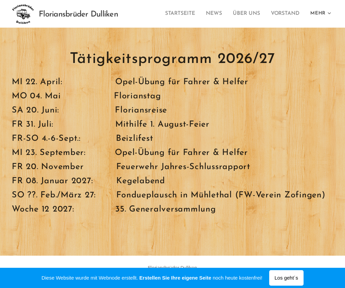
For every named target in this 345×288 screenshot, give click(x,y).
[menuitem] (185, 13)
